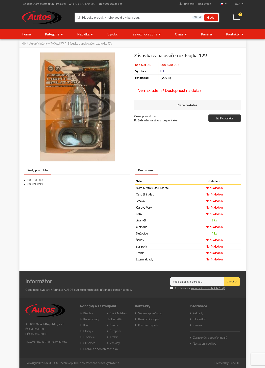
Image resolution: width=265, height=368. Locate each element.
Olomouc (89, 337)
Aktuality (198, 313)
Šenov (114, 325)
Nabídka (85, 34)
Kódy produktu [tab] (37, 170)
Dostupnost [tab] (146, 170)
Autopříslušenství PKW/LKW (46, 43)
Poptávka (224, 118)
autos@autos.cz (110, 3)
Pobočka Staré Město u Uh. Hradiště (43, 3)
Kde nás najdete (148, 325)
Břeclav (88, 313)
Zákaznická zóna (147, 34)
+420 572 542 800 (82, 3)
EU (162, 71)
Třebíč (114, 337)
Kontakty (234, 34)
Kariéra (206, 34)
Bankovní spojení (148, 319)
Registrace (204, 3)
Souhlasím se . (200, 288)
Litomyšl (88, 331)
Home (26, 34)
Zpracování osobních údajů (210, 337)
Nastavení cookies (204, 343)
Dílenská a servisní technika (100, 349)
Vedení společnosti (150, 313)
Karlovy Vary (91, 319)
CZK (239, 3)
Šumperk (115, 331)
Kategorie (54, 34)
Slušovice (89, 343)
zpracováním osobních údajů (208, 288)
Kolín (86, 325)
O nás (181, 34)
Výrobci (112, 34)
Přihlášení (187, 3)
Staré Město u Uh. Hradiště (117, 316)
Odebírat (231, 281)
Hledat (211, 17)
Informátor (199, 319)
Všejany (115, 343)
